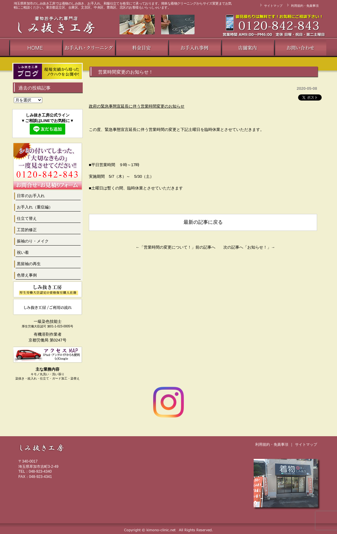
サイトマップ (270, 5)
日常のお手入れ (31, 195)
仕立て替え (27, 218)
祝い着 (23, 252)
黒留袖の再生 (29, 263)
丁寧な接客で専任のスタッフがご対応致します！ (243, 25)
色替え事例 (27, 275)
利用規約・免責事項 (302, 5)
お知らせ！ (257, 247)
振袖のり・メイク (33, 241)
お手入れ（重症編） (35, 207)
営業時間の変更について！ (167, 247)
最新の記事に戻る (203, 222)
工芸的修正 (27, 229)
